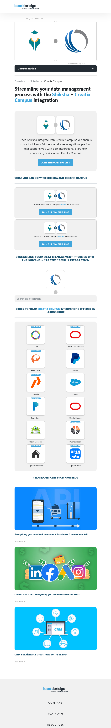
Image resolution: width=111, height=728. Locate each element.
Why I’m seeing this (34, 18)
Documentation (27, 68)
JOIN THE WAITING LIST (55, 162)
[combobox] (56, 298)
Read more (20, 541)
